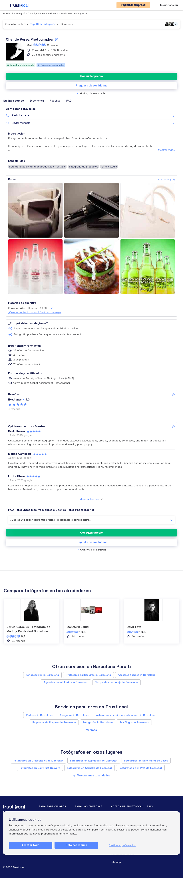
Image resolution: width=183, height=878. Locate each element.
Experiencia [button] (37, 100)
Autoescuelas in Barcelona (42, 674)
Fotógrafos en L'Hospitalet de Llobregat (38, 760)
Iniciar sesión (169, 5)
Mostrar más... (166, 149)
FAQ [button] (69, 100)
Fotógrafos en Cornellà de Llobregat (89, 768)
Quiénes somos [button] (13, 100)
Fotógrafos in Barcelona (98, 722)
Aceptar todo (30, 845)
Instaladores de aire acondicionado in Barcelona (125, 715)
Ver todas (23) (166, 179)
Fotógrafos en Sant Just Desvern (40, 768)
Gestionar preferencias (122, 845)
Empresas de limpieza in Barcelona (54, 722)
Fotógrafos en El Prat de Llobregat (140, 768)
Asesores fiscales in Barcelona (137, 674)
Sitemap (116, 862)
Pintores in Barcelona (39, 715)
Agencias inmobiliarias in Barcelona (66, 682)
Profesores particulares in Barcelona (88, 674)
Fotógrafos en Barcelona (43, 13)
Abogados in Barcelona (74, 715)
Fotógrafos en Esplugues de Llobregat (93, 760)
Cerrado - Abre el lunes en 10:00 (31, 308)
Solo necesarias (76, 845)
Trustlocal (8, 13)
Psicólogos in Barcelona (134, 722)
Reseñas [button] (55, 100)
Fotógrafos (21, 13)
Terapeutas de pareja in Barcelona (116, 682)
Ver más (91, 730)
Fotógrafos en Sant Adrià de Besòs (146, 760)
